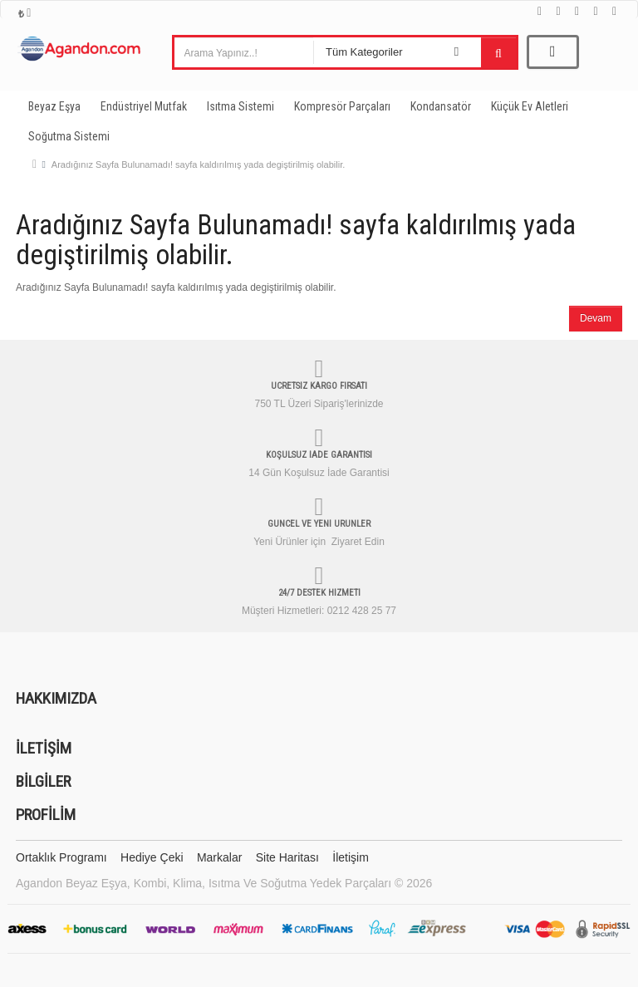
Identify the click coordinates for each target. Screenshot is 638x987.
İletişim (350, 857)
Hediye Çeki (151, 857)
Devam (595, 318)
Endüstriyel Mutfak (144, 106)
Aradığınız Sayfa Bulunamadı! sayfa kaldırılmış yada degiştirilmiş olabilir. (198, 164)
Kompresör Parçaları (342, 106)
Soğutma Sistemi (69, 136)
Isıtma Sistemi (240, 106)
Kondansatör (440, 106)
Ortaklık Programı (61, 857)
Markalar (219, 857)
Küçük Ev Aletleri (529, 106)
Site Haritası (287, 857)
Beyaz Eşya (54, 106)
